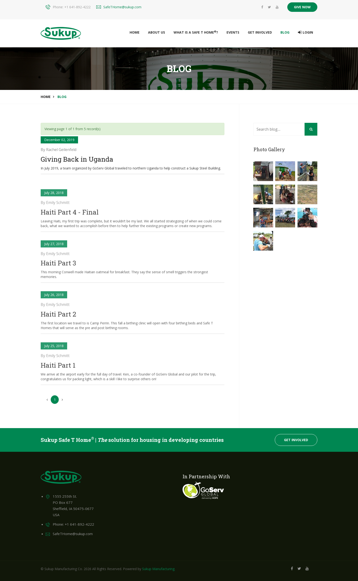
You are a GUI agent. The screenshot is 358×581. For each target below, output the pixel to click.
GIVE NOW (302, 7)
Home (135, 32)
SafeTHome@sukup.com (122, 7)
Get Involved (260, 32)
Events (233, 32)
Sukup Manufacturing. (158, 569)
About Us (156, 32)
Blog (284, 32)
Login (305, 32)
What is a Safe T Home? (196, 32)
